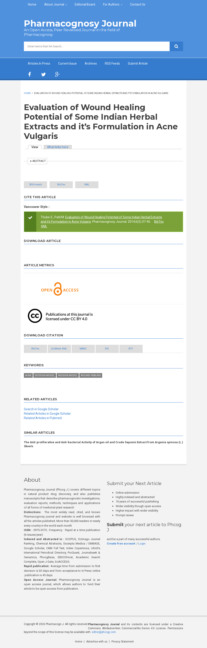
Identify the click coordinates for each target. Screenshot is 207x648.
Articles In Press (39, 63)
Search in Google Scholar (41, 409)
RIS (107, 348)
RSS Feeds (112, 63)
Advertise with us (96, 641)
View (36, 147)
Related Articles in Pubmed (43, 418)
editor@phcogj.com (104, 632)
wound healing (91, 375)
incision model (67, 375)
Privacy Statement (122, 641)
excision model (45, 375)
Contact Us (137, 4)
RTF (130, 348)
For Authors (111, 4)
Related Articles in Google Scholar (47, 413)
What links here (57, 147)
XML (86, 184)
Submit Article (138, 63)
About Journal (54, 4)
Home (32, 4)
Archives (91, 63)
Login (142, 543)
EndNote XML (59, 348)
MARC (83, 348)
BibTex (61, 184)
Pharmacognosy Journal (80, 23)
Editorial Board (85, 4)
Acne (28, 375)
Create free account (121, 543)
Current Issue (67, 63)
